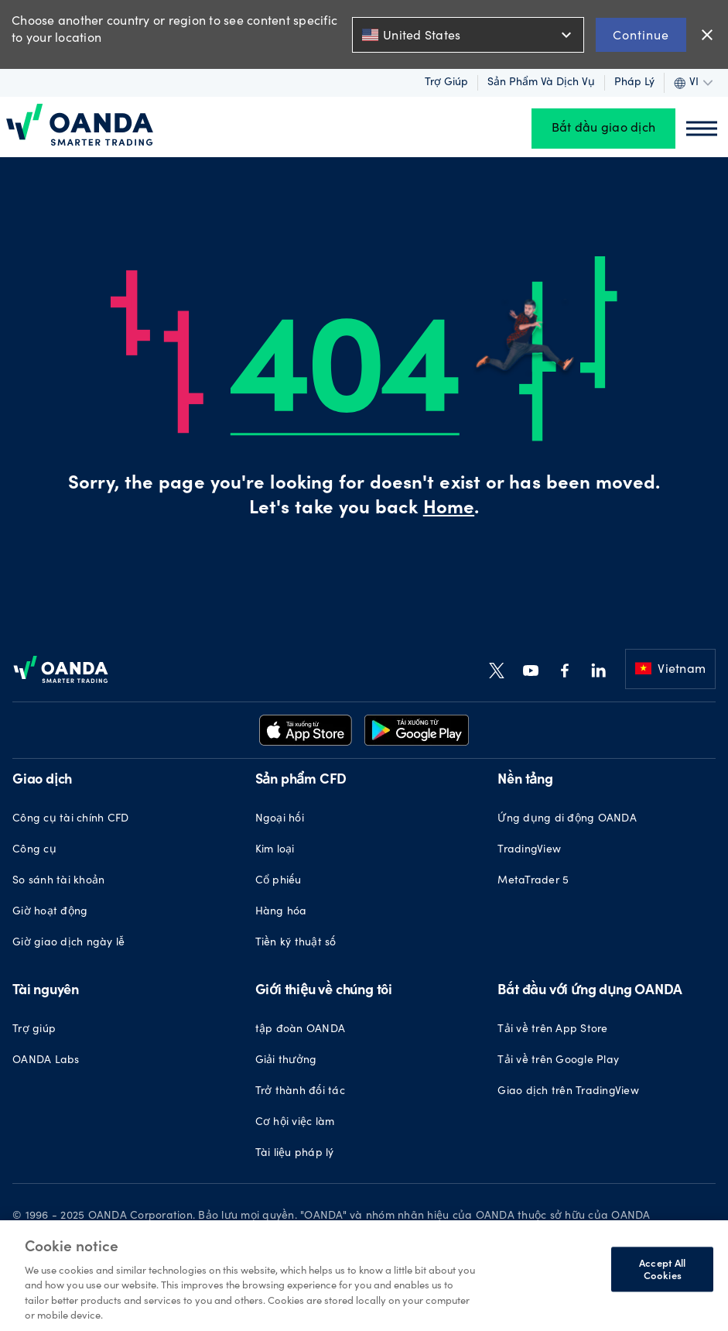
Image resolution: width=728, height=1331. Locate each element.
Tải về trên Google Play (558, 1060)
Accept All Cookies (662, 1269)
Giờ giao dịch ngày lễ (68, 943)
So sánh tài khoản (58, 881)
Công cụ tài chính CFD (70, 819)
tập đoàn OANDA (300, 1029)
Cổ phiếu (278, 881)
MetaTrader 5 (533, 881)
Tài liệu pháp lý (294, 1153)
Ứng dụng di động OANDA (567, 819)
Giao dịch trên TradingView (568, 1091)
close (707, 35)
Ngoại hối (279, 819)
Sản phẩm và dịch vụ (541, 82)
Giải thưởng (286, 1060)
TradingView (529, 850)
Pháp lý (634, 82)
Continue (641, 34)
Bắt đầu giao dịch (603, 128)
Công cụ (34, 850)
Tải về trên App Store (552, 1029)
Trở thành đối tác (300, 1091)
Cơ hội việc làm (295, 1122)
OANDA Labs (46, 1060)
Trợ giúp (446, 82)
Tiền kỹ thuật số (296, 943)
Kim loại (275, 850)
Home (448, 509)
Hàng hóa (281, 912)
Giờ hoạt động (49, 912)
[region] (364, 1275)
